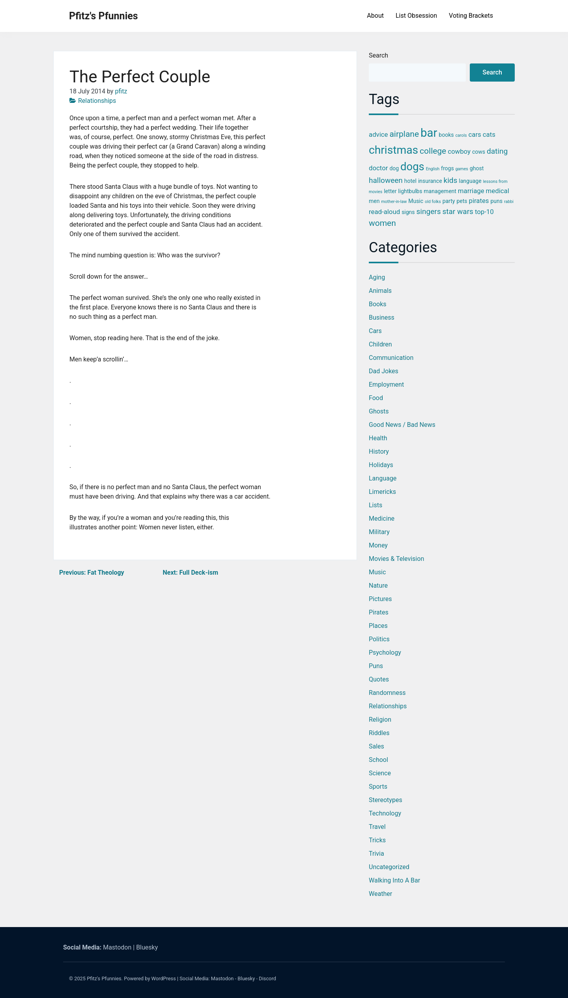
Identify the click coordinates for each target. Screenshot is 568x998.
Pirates (379, 612)
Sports (378, 786)
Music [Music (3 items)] (415, 201)
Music (377, 572)
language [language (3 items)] (470, 181)
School (378, 759)
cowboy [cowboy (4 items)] (459, 151)
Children (380, 344)
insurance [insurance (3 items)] (430, 181)
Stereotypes (385, 800)
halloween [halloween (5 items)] (386, 180)
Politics (379, 639)
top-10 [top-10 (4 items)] (484, 212)
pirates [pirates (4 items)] (479, 201)
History (379, 451)
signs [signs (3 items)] (408, 212)
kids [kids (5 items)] (451, 180)
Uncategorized (389, 867)
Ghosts (379, 411)
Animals (380, 290)
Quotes (379, 679)
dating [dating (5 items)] (497, 151)
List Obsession (416, 15)
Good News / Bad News (402, 424)
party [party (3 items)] (449, 201)
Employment (386, 384)
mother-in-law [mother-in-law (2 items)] (394, 201)
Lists (375, 505)
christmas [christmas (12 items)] (393, 149)
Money (378, 545)
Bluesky (147, 947)
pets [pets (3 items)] (461, 201)
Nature (378, 585)
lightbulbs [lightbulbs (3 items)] (410, 191)
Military (379, 532)
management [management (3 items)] (440, 191)
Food (376, 398)
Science (380, 773)
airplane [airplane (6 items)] (404, 134)
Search (378, 55)
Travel (377, 826)
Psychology (385, 652)
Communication (391, 357)
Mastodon (117, 947)
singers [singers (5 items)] (429, 211)
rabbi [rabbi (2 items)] (509, 201)
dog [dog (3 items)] (394, 168)
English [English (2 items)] (432, 168)
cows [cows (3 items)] (478, 152)
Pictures (380, 599)
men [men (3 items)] (374, 201)
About (375, 15)
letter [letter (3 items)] (390, 191)
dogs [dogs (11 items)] (412, 166)
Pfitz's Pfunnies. (105, 978)
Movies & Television (396, 558)
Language (382, 478)
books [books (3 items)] (446, 135)
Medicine (381, 518)
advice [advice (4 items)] (378, 134)
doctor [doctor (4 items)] (378, 168)
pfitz (121, 91)
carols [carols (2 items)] (461, 135)
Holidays (381, 465)
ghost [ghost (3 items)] (477, 168)
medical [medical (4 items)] (497, 191)
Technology (385, 813)
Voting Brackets (471, 15)
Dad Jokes (383, 371)
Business (381, 317)
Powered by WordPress (150, 978)
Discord (267, 978)
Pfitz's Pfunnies (103, 16)
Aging (377, 277)
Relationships (97, 100)
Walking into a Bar (394, 880)
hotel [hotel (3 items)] (410, 181)
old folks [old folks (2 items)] (433, 201)
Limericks (382, 491)
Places (378, 625)
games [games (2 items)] (462, 168)
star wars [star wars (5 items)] (457, 211)
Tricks (377, 840)
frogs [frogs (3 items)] (447, 168)
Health (378, 438)
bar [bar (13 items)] (428, 133)
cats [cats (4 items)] (489, 134)
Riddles (379, 733)
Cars (375, 331)
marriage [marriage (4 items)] (471, 191)
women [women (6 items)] (382, 223)
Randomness (387, 692)
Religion (380, 719)
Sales (376, 746)
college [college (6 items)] (433, 151)
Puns (376, 666)
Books (378, 304)
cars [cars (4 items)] (475, 134)
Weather (380, 893)
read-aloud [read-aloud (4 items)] (384, 212)
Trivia (376, 853)
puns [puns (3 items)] (496, 201)
